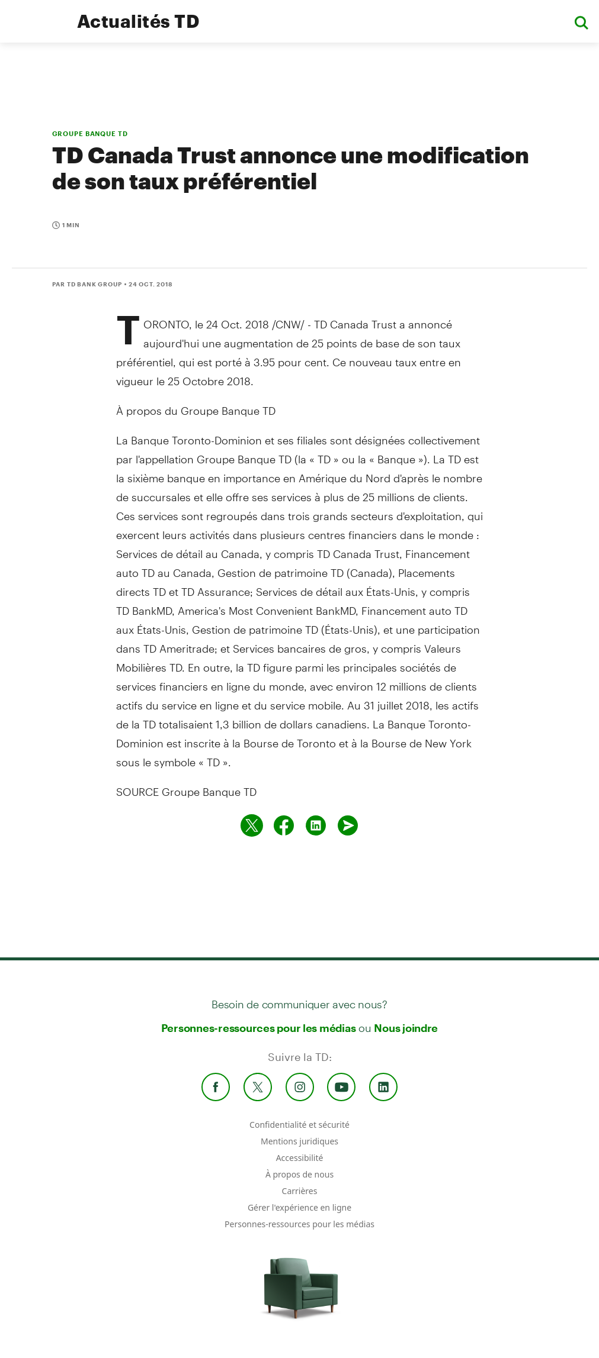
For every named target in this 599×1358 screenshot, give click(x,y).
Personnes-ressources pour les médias (258, 1027)
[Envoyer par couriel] (348, 825)
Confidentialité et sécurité (299, 1124)
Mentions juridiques (299, 1141)
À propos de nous (299, 1174)
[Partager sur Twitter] (252, 825)
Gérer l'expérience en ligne (299, 1207)
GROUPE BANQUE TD (90, 133)
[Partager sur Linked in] (316, 825)
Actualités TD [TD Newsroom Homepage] (138, 21)
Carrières (300, 1190)
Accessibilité (299, 1157)
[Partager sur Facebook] (284, 825)
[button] (581, 21)
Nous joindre (406, 1027)
